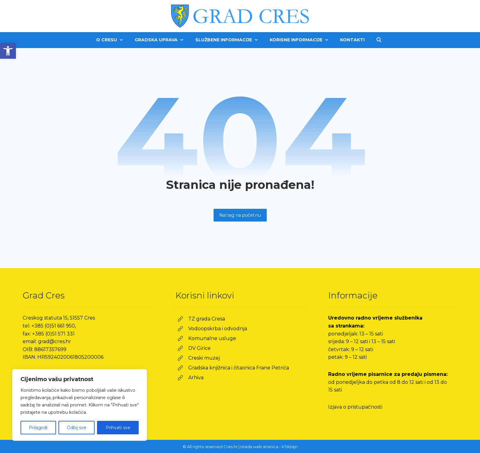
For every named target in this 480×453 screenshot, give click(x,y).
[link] (8, 51)
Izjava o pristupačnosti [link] (355, 407)
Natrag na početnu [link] (240, 215)
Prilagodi (38, 427)
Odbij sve (76, 427)
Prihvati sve (118, 427)
